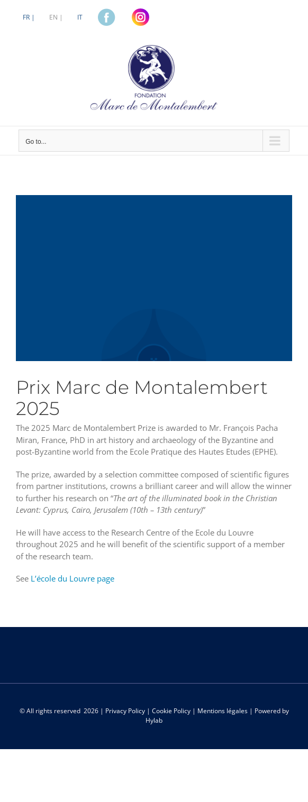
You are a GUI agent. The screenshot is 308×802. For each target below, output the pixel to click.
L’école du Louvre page (72, 578)
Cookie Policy (171, 710)
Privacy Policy (125, 710)
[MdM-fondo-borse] (154, 278)
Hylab (154, 720)
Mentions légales (222, 710)
